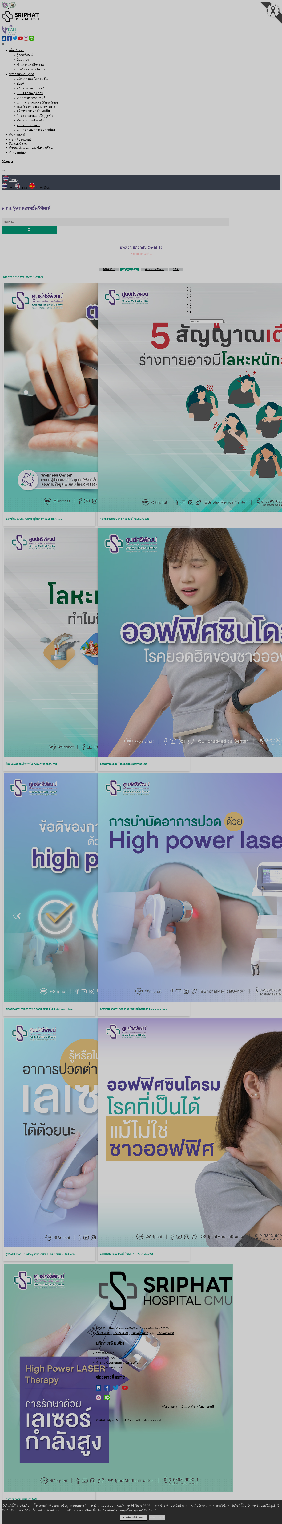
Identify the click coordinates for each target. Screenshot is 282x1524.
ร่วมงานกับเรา (18, 152)
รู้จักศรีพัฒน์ (25, 55)
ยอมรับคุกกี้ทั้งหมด (133, 1517)
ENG (21, 187)
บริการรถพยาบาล (28, 125)
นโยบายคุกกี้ (205, 1406)
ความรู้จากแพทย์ (20, 139)
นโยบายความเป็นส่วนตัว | (179, 1406)
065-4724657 (139, 1333)
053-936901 (120, 1333)
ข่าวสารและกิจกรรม (30, 64)
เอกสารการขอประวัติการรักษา (37, 102)
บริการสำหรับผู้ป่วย (21, 74)
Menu (7, 161)
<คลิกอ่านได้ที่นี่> (141, 253)
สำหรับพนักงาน (106, 1353)
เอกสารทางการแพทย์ (31, 98)
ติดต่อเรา (23, 59)
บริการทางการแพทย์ (30, 88)
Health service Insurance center (36, 106)
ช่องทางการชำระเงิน (31, 120)
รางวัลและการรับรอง (31, 69)
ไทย (10, 180)
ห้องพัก (21, 83)
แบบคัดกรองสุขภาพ (30, 93)
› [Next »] (190, 311)
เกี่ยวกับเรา (16, 50)
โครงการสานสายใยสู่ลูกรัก (35, 115)
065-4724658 (165, 1333)
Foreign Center (18, 143)
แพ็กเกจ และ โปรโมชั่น (32, 78)
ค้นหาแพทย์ (17, 134)
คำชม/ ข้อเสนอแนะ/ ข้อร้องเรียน (31, 147)
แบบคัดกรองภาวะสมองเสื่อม (36, 130)
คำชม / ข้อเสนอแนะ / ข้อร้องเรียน (118, 1362)
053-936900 (103, 1333)
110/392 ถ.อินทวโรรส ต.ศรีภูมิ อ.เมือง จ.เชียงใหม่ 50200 (132, 1328)
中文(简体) (40, 187)
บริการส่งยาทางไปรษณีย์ (33, 111)
